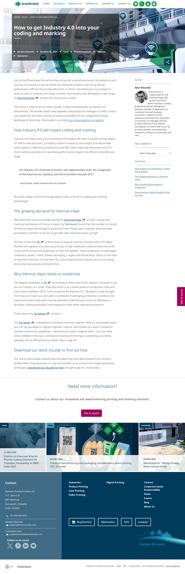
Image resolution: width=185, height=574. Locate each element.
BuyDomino (82, 522)
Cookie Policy (135, 566)
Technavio (71, 224)
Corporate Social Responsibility (153, 488)
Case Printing (76, 490)
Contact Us (124, 3)
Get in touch (91, 413)
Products (75, 3)
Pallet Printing (77, 494)
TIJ (38, 242)
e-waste (143, 522)
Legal (118, 566)
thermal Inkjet (25, 98)
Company (107, 3)
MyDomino (108, 522)
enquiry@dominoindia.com (22, 524)
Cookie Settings (173, 566)
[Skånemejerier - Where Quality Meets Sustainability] (162, 447)
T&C (125, 566)
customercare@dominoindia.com (25, 534)
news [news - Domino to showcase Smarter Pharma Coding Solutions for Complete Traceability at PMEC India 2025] (4, 425)
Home (46, 3)
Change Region (24, 566)
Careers (148, 482)
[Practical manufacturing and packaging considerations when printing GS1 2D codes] (92, 447)
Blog (146, 502)
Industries (75, 482)
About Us (149, 506)
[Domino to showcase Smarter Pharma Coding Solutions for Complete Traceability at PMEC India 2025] (23, 447)
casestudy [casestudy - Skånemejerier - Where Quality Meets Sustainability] (145, 425)
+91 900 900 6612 (18, 515)
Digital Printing (115, 482)
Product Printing (78, 486)
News (147, 493)
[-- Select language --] (153, 153)
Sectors (59, 3)
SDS (126, 522)
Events (148, 498)
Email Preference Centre (153, 566)
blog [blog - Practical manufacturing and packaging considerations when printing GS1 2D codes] (50, 425)
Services (92, 3)
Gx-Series (39, 313)
